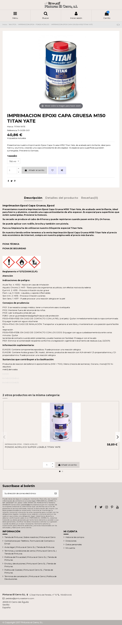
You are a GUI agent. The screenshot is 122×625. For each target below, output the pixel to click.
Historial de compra (75, 537)
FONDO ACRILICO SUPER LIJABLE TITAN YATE (33, 447)
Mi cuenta (70, 548)
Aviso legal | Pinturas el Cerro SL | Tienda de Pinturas (29, 547)
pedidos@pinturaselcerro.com (20, 598)
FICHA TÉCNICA (10, 244)
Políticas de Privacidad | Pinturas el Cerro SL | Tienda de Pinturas (30, 558)
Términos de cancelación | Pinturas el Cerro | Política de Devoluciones (30, 577)
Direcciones (71, 541)
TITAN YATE (19, 126)
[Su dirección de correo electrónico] (27, 493)
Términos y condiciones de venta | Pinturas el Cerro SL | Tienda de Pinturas (30, 552)
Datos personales (74, 544)
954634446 (66, 594)
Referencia (12, 130)
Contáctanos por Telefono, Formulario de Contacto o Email (29, 542)
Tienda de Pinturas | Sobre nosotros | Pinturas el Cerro (29, 537)
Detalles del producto (61, 197)
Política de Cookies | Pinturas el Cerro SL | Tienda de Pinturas (28, 571)
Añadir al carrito (34, 170)
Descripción (33, 197)
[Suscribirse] (56, 493)
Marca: (10, 126)
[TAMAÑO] (13, 161)
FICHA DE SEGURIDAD (14, 248)
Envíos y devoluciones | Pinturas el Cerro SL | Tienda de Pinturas (30, 565)
